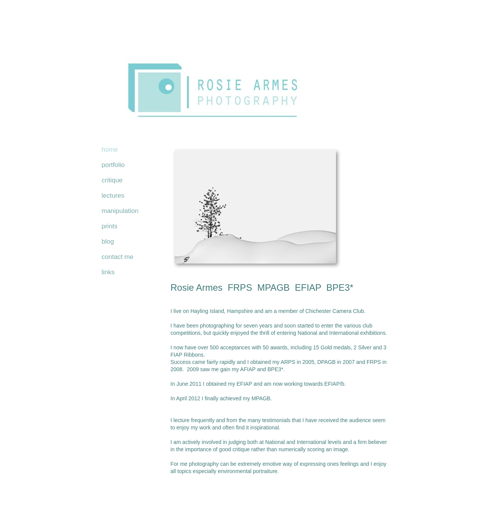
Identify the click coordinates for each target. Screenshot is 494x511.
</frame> (247, 488)
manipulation (120, 211)
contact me (118, 256)
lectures (113, 195)
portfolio (113, 165)
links (108, 272)
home (110, 149)
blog (108, 241)
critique (112, 180)
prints (110, 226)
